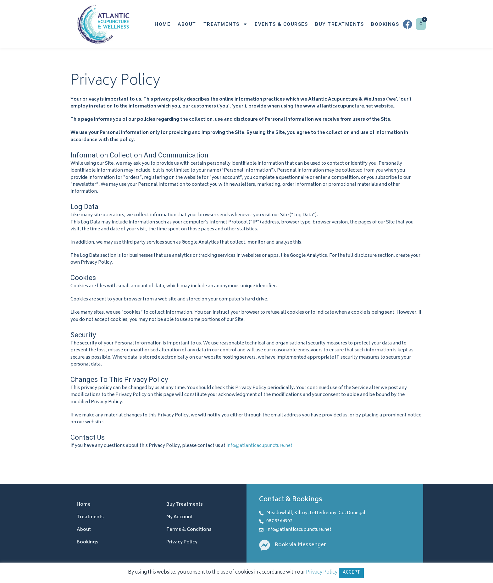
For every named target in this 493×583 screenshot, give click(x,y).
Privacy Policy (181, 542)
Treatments (225, 24)
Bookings (385, 24)
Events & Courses (281, 24)
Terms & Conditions (189, 530)
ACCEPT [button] (351, 572)
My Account (179, 517)
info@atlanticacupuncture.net (259, 446)
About (187, 24)
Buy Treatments (339, 24)
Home (162, 24)
